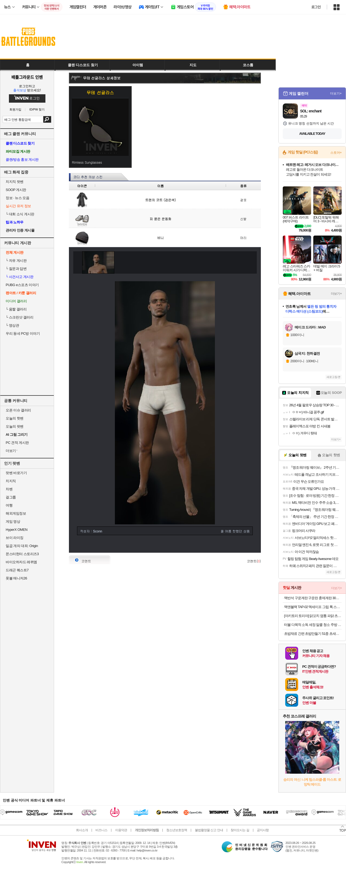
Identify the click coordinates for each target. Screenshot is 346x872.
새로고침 (332, 376)
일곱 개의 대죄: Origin (22, 546)
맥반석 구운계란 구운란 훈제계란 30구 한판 (313, 598)
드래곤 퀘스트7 (17, 570)
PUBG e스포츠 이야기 (22, 285)
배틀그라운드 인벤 (27, 77)
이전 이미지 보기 (75, 262)
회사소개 (82, 830)
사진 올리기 (239, 544)
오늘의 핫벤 (15, 418)
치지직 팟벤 (15, 181)
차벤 (9, 489)
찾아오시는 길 (240, 830)
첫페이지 (217, 544)
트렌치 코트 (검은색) (160, 199)
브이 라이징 (15, 537)
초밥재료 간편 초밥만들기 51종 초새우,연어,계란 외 (313, 634)
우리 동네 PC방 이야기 (23, 333)
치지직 (11, 481)
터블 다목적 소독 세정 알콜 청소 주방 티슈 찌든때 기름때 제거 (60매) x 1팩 (313, 625)
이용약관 (121, 830)
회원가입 (15, 109)
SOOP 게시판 (16, 190)
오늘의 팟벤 (15, 426)
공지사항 (263, 830)
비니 (160, 237)
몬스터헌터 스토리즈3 (22, 554)
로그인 (316, 7)
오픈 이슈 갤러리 (18, 410)
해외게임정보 (16, 513)
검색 (47, 119)
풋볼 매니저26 (16, 578)
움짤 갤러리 (16, 309)
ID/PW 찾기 (37, 109)
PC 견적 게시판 (17, 442)
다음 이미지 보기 (254, 262)
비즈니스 (101, 830)
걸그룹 (11, 497)
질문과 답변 (16, 268)
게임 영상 (13, 521)
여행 (9, 505)
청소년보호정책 (176, 830)
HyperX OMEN (16, 529)
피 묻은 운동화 (160, 218)
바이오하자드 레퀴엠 (21, 562)
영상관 (12, 325)
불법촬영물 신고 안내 (209, 830)
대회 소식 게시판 (20, 214)
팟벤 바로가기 (16, 473)
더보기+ (336, 93)
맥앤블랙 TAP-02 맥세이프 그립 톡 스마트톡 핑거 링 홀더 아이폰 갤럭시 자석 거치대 (313, 607)
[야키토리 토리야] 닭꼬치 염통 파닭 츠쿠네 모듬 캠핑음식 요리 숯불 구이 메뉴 (313, 616)
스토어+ (336, 153)
